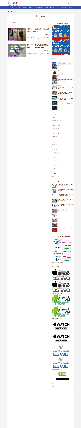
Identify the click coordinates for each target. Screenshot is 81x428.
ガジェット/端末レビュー (54, 7)
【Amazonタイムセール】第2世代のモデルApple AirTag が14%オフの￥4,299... (65, 73)
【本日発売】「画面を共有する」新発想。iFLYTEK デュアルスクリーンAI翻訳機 (65, 109)
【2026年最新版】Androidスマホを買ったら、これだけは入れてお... (65, 215)
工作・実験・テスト (63, 7)
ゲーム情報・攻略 (55, 163)
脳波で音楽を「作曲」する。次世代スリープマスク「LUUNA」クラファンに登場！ (65, 77)
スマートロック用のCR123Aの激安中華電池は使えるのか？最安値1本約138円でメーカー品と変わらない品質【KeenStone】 (38, 45)
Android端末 (24, 7)
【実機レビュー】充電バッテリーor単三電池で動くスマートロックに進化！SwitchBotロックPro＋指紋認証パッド (38, 29)
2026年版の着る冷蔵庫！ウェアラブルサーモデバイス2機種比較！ (65, 82)
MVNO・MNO (54, 139)
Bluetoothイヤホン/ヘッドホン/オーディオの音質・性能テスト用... (65, 200)
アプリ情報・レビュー (55, 165)
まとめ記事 (46, 7)
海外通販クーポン (31, 7)
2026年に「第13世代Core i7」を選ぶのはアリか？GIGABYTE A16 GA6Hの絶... (65, 104)
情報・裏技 (53, 168)
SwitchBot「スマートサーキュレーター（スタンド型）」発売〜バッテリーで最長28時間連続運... (65, 87)
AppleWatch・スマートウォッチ (57, 120)
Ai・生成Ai (53, 117)
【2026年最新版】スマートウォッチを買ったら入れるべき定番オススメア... (65, 195)
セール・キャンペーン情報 (16, 7)
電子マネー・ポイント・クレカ (57, 128)
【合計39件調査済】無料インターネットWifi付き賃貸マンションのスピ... (65, 210)
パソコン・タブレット (55, 123)
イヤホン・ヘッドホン (55, 133)
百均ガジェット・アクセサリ (56, 125)
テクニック (70, 7)
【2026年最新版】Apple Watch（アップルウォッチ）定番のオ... (65, 205)
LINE (8, 10)
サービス (53, 157)
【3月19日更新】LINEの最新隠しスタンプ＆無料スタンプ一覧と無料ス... (65, 185)
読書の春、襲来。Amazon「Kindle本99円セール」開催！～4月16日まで (65, 99)
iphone (53, 176)
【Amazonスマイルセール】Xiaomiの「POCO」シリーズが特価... (64, 224)
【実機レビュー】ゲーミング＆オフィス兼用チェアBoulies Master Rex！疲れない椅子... (65, 68)
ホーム (9, 7)
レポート (53, 155)
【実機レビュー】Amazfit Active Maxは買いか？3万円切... (65, 220)
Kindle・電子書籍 (54, 131)
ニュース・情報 (54, 171)
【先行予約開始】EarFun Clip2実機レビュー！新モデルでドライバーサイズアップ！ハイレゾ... (65, 93)
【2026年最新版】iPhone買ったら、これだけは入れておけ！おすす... (65, 190)
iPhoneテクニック (39, 7)
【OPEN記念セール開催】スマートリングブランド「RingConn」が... (65, 229)
